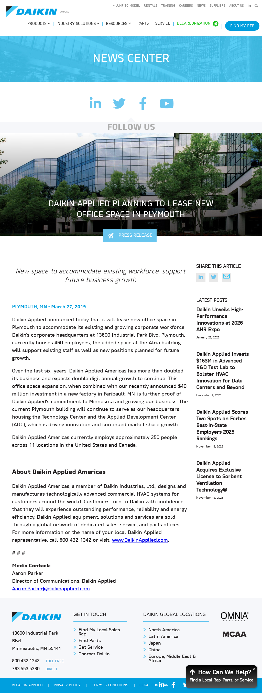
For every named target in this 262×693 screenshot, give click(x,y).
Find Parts (90, 640)
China (154, 650)
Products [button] (38, 24)
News (201, 5)
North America (164, 630)
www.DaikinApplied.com (140, 540)
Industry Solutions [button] (78, 24)
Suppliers (217, 5)
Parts (143, 24)
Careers (186, 5)
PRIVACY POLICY (68, 685)
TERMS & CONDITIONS (110, 685)
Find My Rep (242, 26)
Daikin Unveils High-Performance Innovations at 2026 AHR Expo (219, 320)
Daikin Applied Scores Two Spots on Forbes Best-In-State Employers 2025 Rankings (222, 426)
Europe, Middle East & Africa (172, 658)
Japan (154, 643)
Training (168, 5)
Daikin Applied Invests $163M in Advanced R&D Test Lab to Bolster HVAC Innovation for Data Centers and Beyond (222, 371)
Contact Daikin (94, 654)
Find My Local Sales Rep (99, 632)
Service (162, 24)
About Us (236, 5)
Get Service (91, 647)
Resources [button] (118, 24)
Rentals (150, 5)
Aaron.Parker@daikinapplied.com (51, 589)
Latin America (163, 636)
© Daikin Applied (27, 685)
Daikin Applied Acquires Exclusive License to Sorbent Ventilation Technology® (219, 477)
